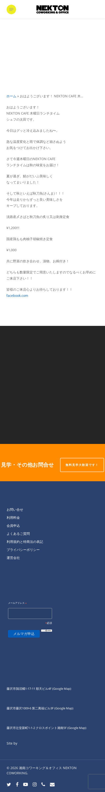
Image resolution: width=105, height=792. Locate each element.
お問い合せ (15, 509)
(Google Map (61, 688)
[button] (11, 9)
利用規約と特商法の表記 (25, 541)
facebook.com (17, 295)
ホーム (11, 96)
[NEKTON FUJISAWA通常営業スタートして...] (52, 355)
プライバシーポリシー (23, 549)
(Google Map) (63, 708)
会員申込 (13, 525)
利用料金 (13, 517)
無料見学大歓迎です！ (82, 465)
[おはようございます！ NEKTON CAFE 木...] (52, 414)
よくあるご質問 (18, 533)
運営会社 (13, 557)
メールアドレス (17, 603)
